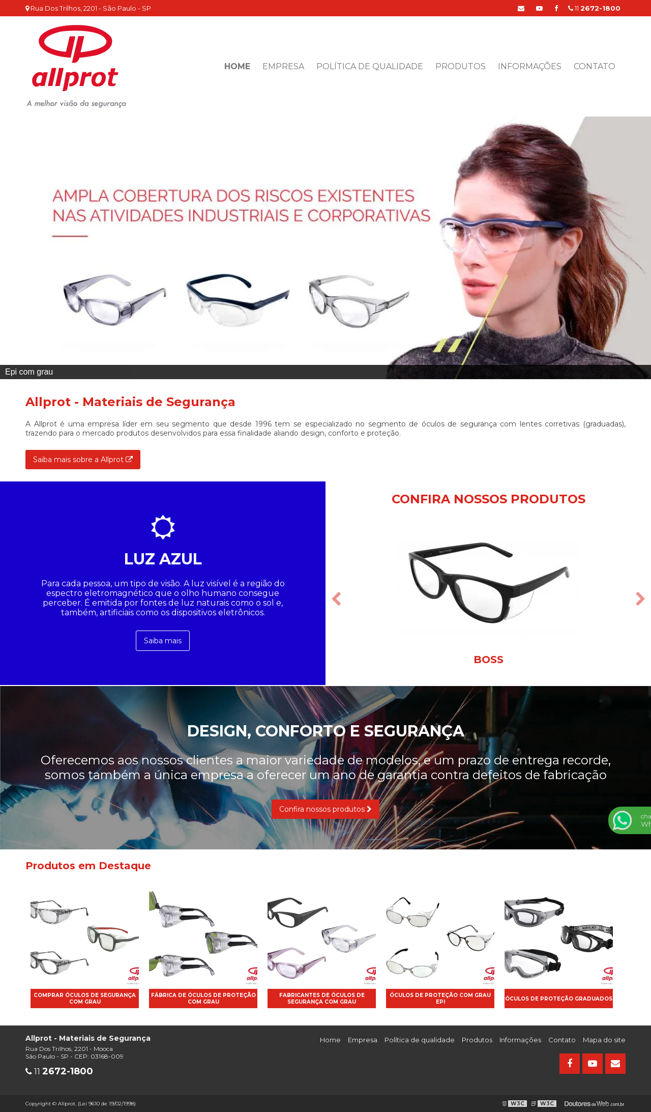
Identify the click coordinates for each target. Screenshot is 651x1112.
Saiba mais (163, 640)
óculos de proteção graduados (558, 998)
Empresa (283, 66)
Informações (529, 66)
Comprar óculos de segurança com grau (85, 998)
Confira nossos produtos (325, 809)
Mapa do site (604, 1040)
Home (237, 66)
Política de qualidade (369, 66)
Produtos (460, 66)
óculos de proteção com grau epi (440, 998)
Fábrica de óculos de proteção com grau (203, 998)
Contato (594, 66)
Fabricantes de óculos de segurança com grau (322, 998)
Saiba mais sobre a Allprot (83, 459)
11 (594, 8)
